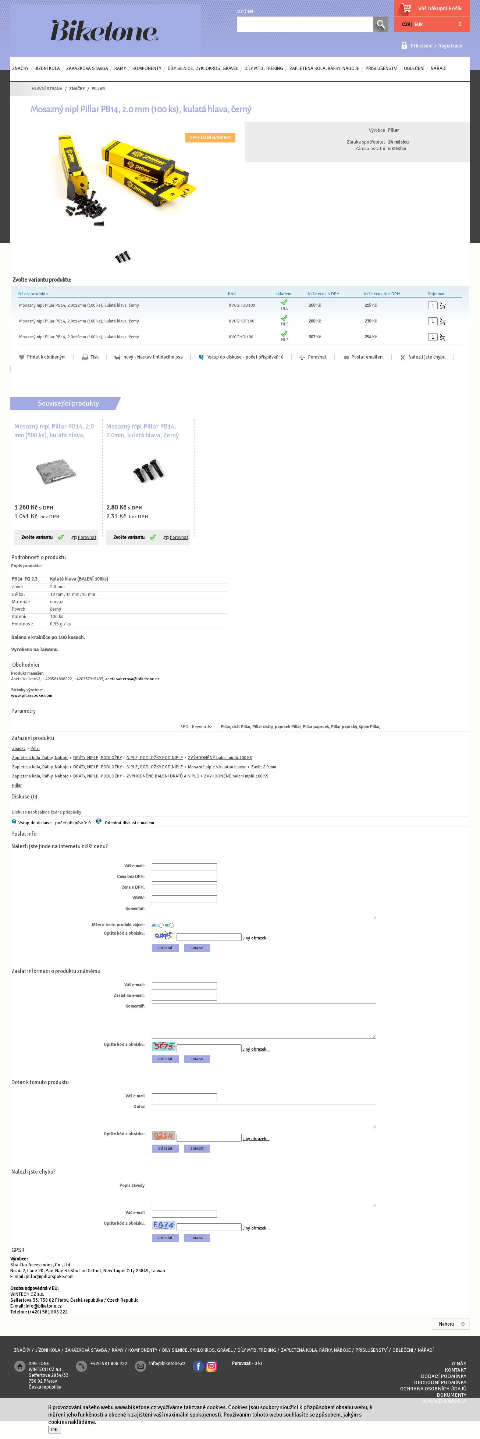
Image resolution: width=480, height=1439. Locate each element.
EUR (419, 25)
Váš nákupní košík (440, 8)
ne (167, 927)
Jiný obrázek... (256, 940)
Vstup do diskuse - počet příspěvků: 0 (54, 823)
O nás (459, 1381)
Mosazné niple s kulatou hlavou (217, 767)
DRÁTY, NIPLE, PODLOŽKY (97, 758)
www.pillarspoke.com (31, 695)
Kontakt (455, 1388)
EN (250, 12)
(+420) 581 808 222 (48, 1330)
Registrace (450, 46)
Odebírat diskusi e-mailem (129, 823)
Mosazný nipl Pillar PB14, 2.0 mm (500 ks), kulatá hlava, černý (54, 435)
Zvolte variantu (37, 537)
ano (155, 927)
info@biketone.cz (44, 1324)
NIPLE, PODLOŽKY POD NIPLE (155, 758)
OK (54, 1429)
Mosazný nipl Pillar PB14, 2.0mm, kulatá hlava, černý (142, 431)
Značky (19, 748)
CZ (240, 12)
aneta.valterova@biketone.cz (132, 679)
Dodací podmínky (443, 1394)
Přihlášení (421, 46)
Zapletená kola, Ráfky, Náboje (40, 758)
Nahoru (446, 1342)
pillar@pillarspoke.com (50, 1294)
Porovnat (317, 357)
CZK (406, 25)
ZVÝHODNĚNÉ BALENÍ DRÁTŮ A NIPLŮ (163, 776)
